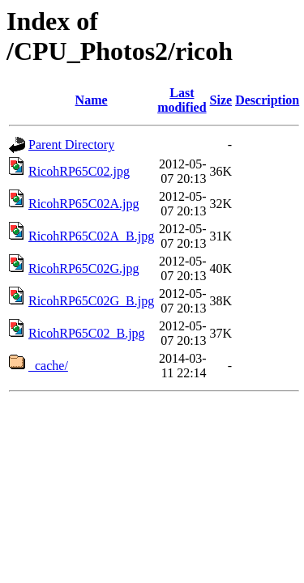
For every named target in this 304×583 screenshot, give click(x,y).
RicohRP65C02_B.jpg (86, 333)
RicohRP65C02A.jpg (83, 204)
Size (221, 100)
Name (91, 100)
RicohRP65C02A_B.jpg (91, 236)
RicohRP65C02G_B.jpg (91, 301)
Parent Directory (71, 144)
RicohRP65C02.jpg (79, 171)
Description (267, 100)
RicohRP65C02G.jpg (83, 268)
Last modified (181, 100)
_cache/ (48, 365)
